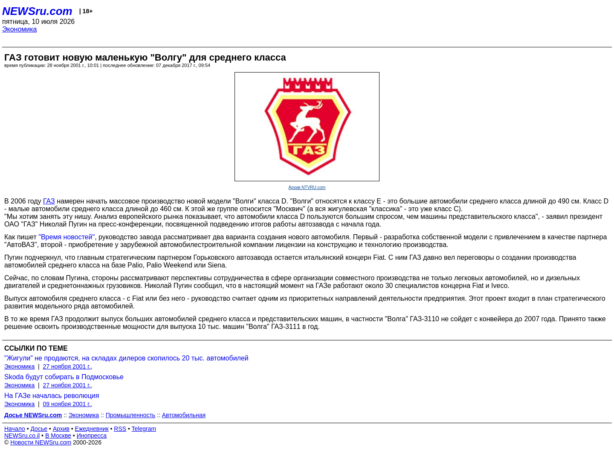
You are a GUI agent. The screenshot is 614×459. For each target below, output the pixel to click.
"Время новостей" (66, 237)
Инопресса (92, 435)
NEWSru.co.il (22, 435)
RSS (120, 428)
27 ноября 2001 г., (68, 366)
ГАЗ (49, 201)
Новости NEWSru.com (40, 442)
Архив (61, 428)
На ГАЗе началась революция (51, 395)
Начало (14, 428)
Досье (38, 428)
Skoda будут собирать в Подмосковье (64, 377)
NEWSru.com (37, 11)
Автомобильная (184, 415)
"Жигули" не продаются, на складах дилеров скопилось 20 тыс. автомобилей (126, 358)
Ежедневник (92, 428)
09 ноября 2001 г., (68, 404)
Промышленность (130, 415)
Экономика (19, 29)
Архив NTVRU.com (307, 187)
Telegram (144, 428)
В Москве (58, 435)
